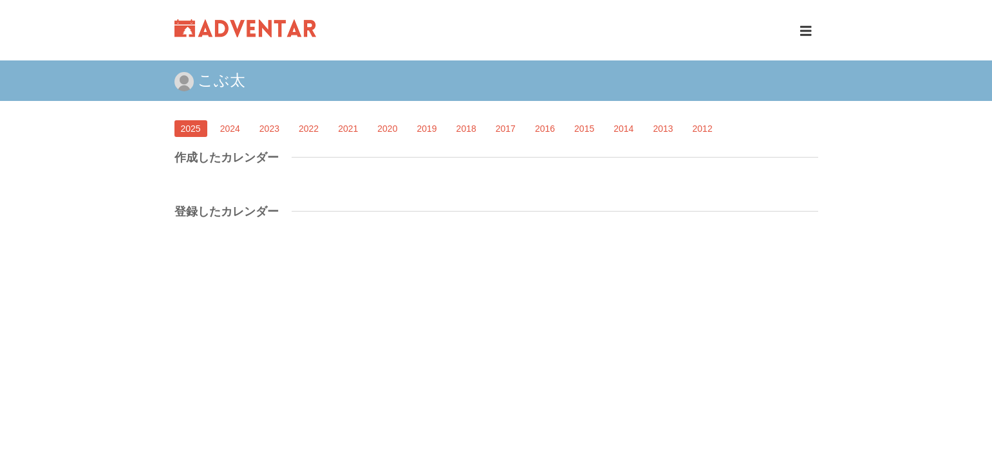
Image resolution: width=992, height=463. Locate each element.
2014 (623, 128)
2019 (426, 128)
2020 (387, 128)
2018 (466, 128)
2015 (584, 128)
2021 (348, 128)
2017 (506, 128)
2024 (230, 128)
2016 (545, 128)
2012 (703, 128)
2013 (663, 128)
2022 (309, 128)
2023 (269, 128)
